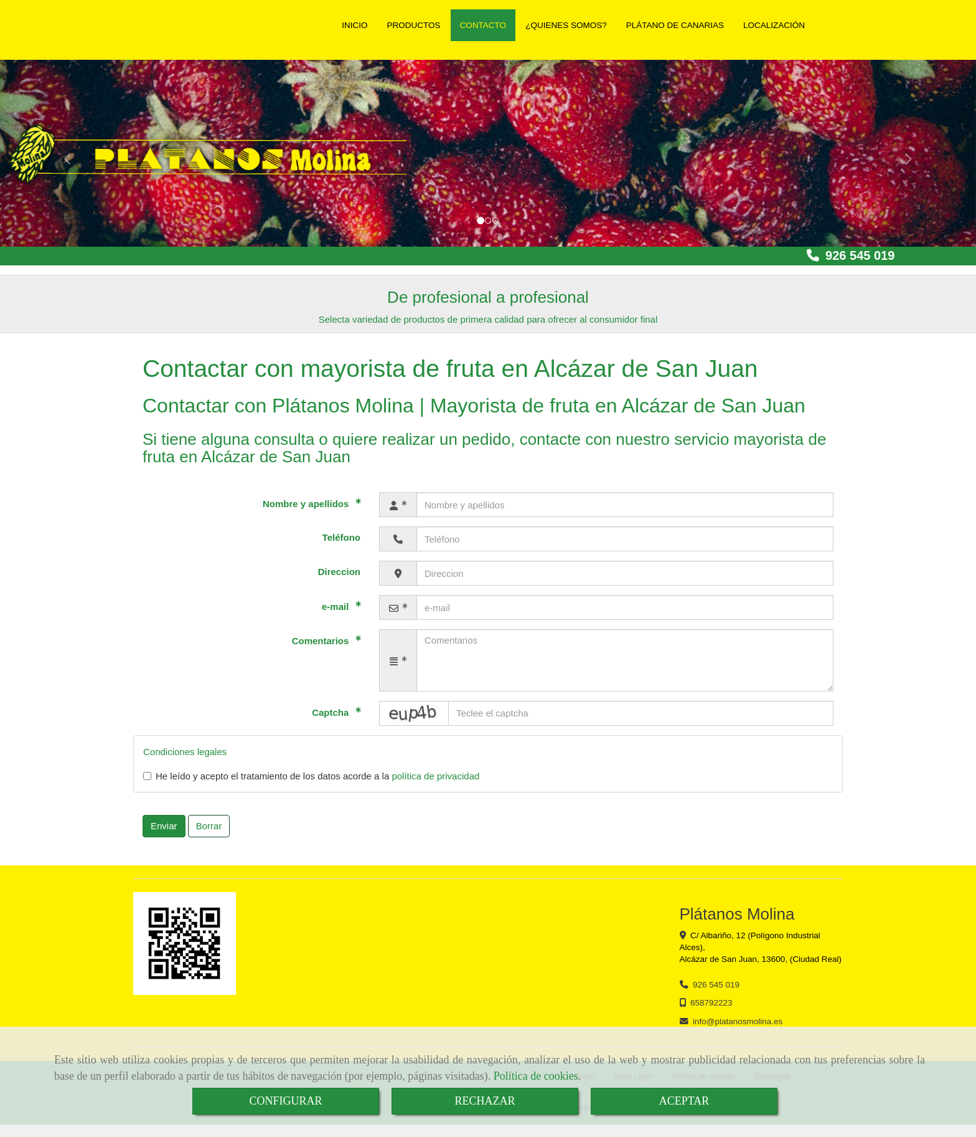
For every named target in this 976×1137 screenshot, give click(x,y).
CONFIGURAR (285, 1101)
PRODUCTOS (414, 25)
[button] (903, 153)
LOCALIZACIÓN (774, 25)
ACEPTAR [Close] (684, 1101)
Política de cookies (536, 1076)
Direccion (339, 571)
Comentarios (322, 640)
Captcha (331, 712)
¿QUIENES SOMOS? (566, 25)
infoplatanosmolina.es (737, 1021)
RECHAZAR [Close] (484, 1101)
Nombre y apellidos (307, 503)
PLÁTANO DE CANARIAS (675, 25)
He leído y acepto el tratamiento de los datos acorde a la (311, 776)
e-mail (337, 606)
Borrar (209, 826)
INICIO (354, 25)
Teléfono (341, 537)
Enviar (164, 826)
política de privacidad (435, 776)
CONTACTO (483, 25)
